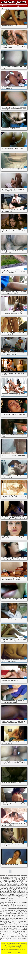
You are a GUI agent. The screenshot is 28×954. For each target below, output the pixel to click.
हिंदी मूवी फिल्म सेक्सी (10, 916)
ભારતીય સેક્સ (18, 919)
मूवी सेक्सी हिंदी (6, 881)
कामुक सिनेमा (6, 928)
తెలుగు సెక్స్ (22, 905)
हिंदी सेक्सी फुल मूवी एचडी (8, 915)
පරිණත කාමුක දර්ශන (16, 929)
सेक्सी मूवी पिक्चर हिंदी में (18, 888)
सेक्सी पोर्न (21, 907)
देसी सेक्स (8, 939)
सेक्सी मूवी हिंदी (13, 892)
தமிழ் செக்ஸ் (13, 931)
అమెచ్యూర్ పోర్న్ (20, 913)
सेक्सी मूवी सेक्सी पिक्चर (5, 892)
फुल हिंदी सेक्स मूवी (9, 880)
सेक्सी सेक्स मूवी (24, 902)
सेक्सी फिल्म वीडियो (6, 918)
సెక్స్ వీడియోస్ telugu (15, 905)
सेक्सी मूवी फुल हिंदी (20, 890)
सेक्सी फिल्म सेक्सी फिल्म (13, 907)
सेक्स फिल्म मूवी (5, 882)
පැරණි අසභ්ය (13, 928)
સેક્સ (7, 936)
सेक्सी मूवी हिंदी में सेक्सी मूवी (13, 2)
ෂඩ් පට (23, 919)
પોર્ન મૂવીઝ (23, 933)
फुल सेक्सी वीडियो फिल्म (12, 878)
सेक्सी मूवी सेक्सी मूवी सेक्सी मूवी (6, 903)
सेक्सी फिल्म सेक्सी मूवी (12, 913)
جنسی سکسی (22, 903)
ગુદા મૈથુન (12, 912)
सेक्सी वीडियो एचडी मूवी (19, 934)
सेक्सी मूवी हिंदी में (9, 894)
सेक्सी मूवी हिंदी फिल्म (21, 892)
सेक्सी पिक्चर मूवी (17, 933)
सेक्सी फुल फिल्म (11, 887)
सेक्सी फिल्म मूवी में (20, 885)
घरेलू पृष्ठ (3, 5)
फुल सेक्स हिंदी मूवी (10, 877)
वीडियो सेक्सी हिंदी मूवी (13, 881)
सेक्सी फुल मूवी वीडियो (19, 887)
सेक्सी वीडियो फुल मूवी (4, 897)
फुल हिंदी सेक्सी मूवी (18, 880)
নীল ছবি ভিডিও (3, 913)
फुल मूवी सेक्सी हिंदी (21, 875)
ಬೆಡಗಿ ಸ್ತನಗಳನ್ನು (8, 924)
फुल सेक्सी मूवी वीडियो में (20, 877)
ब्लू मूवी (7, 934)
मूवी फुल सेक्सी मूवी (23, 912)
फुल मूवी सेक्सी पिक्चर (12, 875)
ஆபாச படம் (3, 916)
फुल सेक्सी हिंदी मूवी (21, 878)
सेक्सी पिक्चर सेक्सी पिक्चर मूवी (15, 936)
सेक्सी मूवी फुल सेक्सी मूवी (11, 890)
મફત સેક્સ (23, 915)
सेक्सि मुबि (22, 926)
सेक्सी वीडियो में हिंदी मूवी (5, 921)
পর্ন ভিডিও (8, 910)
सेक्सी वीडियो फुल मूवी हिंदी (14, 897)
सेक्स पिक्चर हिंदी (14, 910)
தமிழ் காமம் (11, 902)
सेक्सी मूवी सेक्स (6, 912)
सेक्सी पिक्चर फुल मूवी (8, 884)
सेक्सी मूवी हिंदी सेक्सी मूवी (10, 895)
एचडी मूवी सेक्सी (20, 908)
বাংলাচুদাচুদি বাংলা (9, 938)
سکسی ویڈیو (17, 902)
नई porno (11, 5)
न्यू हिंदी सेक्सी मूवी (3, 875)
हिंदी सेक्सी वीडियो (13, 908)
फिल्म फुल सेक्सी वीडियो (16, 923)
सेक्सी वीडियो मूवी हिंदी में (8, 898)
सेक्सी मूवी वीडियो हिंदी (11, 891)
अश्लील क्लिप (20, 928)
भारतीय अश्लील (19, 916)
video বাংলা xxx (9, 933)
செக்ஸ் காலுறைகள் (17, 938)
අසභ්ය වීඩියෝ (7, 929)
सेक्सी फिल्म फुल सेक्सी (11, 885)
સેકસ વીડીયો (6, 908)
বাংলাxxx (12, 934)
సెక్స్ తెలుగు (12, 919)
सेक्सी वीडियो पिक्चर (14, 918)
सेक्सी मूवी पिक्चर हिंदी (8, 888)
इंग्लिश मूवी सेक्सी (5, 919)
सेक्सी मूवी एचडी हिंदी (7, 923)
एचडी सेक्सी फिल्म (15, 926)
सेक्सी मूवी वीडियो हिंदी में (21, 891)
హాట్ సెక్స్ (17, 912)
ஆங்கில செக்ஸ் (3, 902)
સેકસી (8, 931)
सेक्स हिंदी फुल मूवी (21, 882)
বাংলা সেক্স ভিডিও (4, 907)
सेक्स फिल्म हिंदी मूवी (13, 882)
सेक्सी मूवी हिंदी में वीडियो (18, 894)
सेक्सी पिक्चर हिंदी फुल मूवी (18, 884)
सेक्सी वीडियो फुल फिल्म (20, 895)
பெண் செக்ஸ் (17, 915)
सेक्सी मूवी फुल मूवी (7, 926)
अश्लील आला (18, 6)
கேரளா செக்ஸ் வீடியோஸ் (19, 924)
